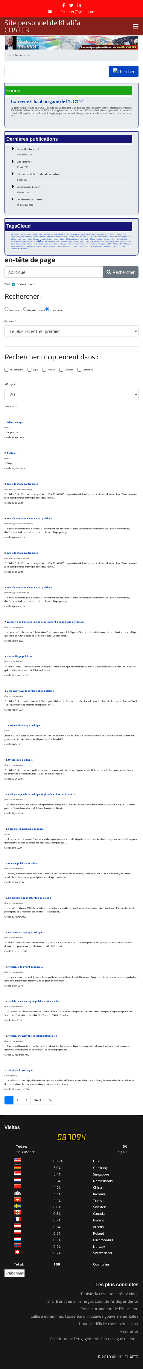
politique (107, 246)
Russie (31, 244)
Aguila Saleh (26, 234)
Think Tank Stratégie (20, 1070)
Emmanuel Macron (54, 236)
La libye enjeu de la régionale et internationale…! (41, 794)
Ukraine (127, 243)
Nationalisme (50, 241)
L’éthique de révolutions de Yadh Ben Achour (74, 177)
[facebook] (63, 5)
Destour (112, 234)
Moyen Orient (122, 239)
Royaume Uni (21, 243)
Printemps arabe (107, 241)
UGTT (109, 243)
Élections (14, 248)
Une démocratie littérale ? (74, 189)
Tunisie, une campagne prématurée (33, 1001)
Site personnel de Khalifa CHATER (42, 26)
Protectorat (120, 241)
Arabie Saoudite (58, 234)
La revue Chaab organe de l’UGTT (47, 101)
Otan (87, 241)
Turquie (102, 243)
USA (120, 243)
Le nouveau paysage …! (26, 932)
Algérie (47, 234)
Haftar (13, 239)
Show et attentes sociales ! (29, 898)
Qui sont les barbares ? (74, 152)
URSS (115, 243)
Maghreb (84, 239)
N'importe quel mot (34, 309)
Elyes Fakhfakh (39, 236)
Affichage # (10, 384)
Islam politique (33, 239)
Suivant (37, 1100)
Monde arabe (109, 239)
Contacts (69, 370)
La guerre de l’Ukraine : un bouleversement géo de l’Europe (46, 622)
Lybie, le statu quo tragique (22, 484)
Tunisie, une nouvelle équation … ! (31, 518)
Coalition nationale (88, 234)
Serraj (56, 243)
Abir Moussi (15, 234)
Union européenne (34, 246)
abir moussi (83, 246)
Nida (58, 241)
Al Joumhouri (37, 234)
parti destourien (96, 246)
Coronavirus (102, 234)
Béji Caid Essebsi (73, 234)
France (99, 236)
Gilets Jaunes (109, 236)
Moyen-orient (28, 241)
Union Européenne (18, 246)
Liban (56, 239)
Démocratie (121, 234)
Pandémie (95, 241)
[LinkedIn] (79, 5)
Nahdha (39, 241)
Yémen (74, 246)
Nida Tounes (67, 241)
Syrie (71, 243)
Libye (62, 239)
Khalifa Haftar (46, 239)
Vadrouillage (19, 656)
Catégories (88, 370)
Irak (19, 239)
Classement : (10, 321)
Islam (15, 422)
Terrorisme (93, 243)
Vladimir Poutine (49, 246)
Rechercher (121, 272)
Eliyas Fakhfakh (25, 236)
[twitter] (71, 5)
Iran (24, 239)
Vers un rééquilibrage (25, 829)
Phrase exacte (54, 309)
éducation (23, 248)
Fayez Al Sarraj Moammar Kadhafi (81, 236)
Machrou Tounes (72, 239)
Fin (49, 1100)
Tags (35, 370)
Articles (51, 370)
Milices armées (96, 239)
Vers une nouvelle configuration (30, 691)
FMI (64, 236)
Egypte (13, 236)
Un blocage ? (21, 760)
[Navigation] (136, 26)
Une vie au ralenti (23, 863)
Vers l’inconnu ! (74, 164)
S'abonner (14, 1273)
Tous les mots (13, 309)
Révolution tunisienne (44, 243)
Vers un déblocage (24, 725)
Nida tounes (78, 241)
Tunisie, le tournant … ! (26, 967)
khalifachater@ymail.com (74, 11)
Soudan (64, 243)
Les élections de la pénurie (74, 202)
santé (115, 246)
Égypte (122, 246)
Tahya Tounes (80, 243)
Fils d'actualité (16, 370)
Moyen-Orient (16, 241)
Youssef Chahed (63, 246)
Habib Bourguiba (122, 236)
